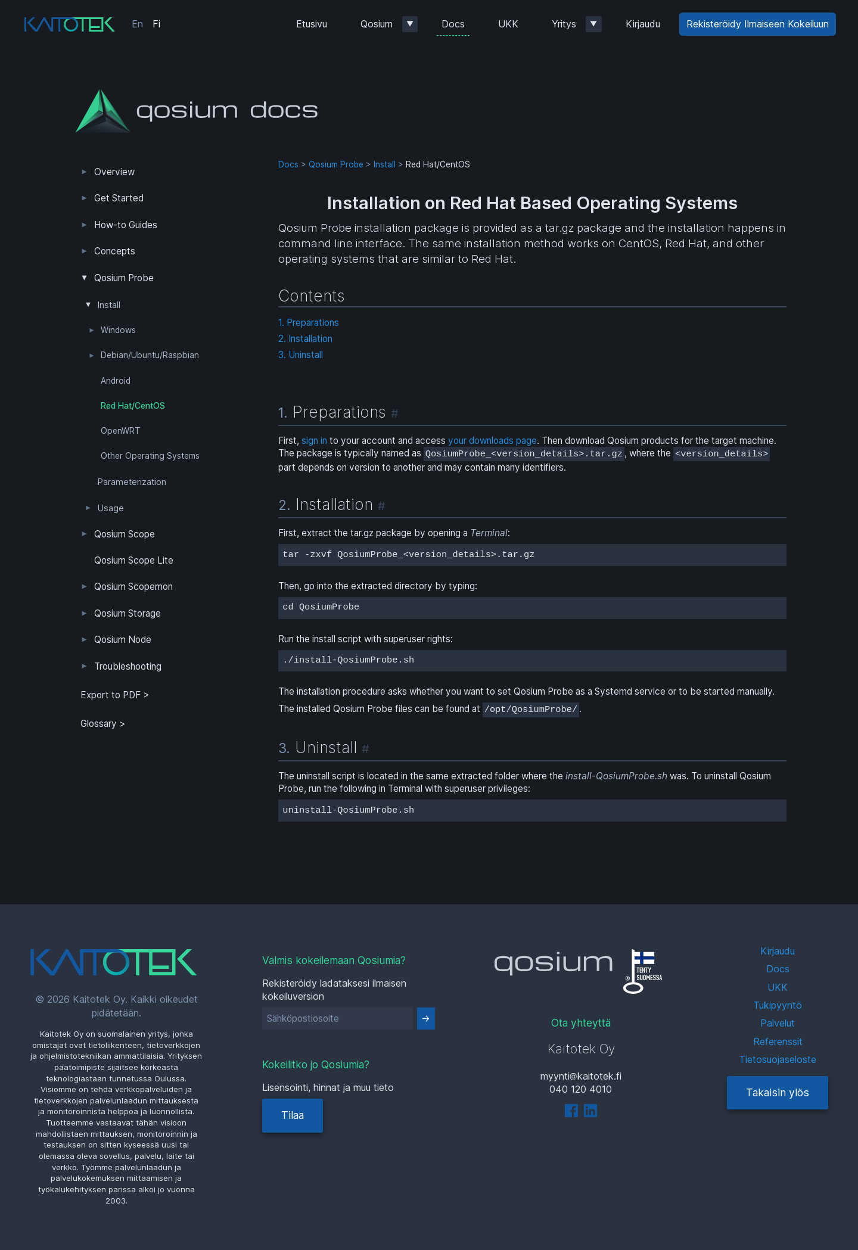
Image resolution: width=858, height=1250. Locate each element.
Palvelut (777, 1023)
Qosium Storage (127, 613)
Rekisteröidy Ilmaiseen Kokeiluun (757, 24)
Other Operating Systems (150, 456)
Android (115, 380)
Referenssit (778, 1041)
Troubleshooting (127, 666)
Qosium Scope (124, 534)
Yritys (564, 24)
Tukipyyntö (777, 1005)
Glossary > (103, 723)
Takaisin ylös (777, 1092)
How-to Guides (125, 225)
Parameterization (132, 482)
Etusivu (311, 24)
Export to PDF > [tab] (115, 695)
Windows (118, 330)
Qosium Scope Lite (133, 560)
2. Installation (305, 338)
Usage (111, 508)
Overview (114, 172)
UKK (508, 24)
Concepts (114, 251)
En (137, 24)
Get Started (119, 198)
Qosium (376, 24)
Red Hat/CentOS (133, 406)
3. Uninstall (300, 354)
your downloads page (492, 440)
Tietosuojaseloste (777, 1059)
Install (109, 305)
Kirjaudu (643, 24)
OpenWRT (121, 431)
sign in (314, 440)
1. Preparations (308, 322)
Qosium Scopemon (133, 586)
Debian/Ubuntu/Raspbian (150, 355)
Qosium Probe (124, 278)
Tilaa (292, 1115)
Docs (453, 24)
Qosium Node (122, 639)
